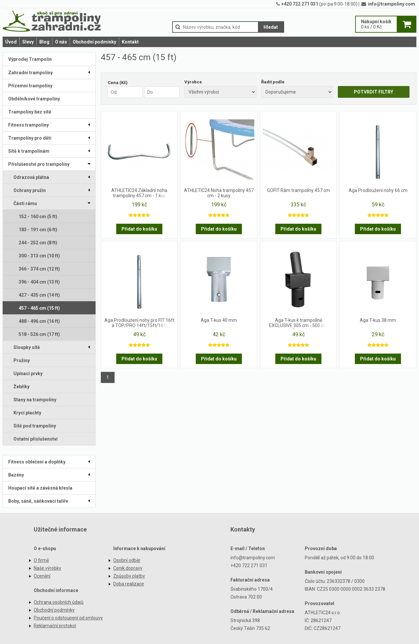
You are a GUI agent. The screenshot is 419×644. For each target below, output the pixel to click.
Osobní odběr (126, 560)
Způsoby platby (129, 576)
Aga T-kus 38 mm (378, 320)
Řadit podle (272, 81)
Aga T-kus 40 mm (219, 320)
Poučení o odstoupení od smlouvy (68, 617)
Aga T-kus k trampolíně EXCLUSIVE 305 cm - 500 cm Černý (298, 323)
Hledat (271, 27)
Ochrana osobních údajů (58, 602)
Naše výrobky (47, 568)
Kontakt (130, 41)
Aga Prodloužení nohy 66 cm (378, 190)
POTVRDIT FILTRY (373, 92)
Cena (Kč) (118, 82)
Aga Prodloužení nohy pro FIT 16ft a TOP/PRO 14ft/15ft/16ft (139, 323)
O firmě (41, 560)
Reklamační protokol (55, 625)
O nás (61, 41)
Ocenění (42, 576)
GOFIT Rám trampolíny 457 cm (298, 190)
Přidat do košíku (139, 229)
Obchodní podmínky (94, 41)
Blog (44, 41)
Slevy (28, 41)
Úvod (11, 41)
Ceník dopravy (127, 568)
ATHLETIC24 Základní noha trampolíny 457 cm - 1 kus (139, 193)
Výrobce (193, 81)
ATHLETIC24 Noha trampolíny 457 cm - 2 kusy (219, 193)
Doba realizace (128, 583)
